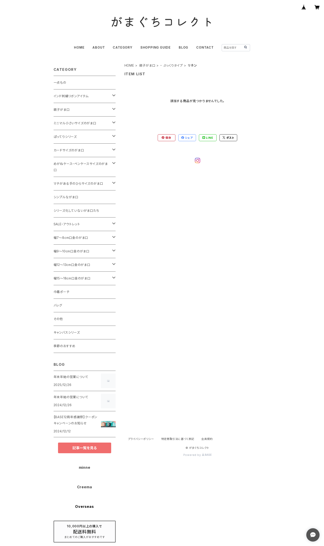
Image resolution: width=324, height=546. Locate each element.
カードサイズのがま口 (69, 150)
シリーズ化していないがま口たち (76, 210)
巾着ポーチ (62, 292)
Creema (84, 487)
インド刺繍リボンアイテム (71, 96)
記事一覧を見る (84, 448)
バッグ (58, 305)
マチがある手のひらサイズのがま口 (78, 183)
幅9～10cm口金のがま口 (71, 251)
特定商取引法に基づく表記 (177, 439)
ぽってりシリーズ (65, 136)
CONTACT (205, 47)
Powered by (197, 455)
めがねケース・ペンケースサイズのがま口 (81, 167)
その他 (58, 319)
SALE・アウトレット (67, 224)
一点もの (60, 82)
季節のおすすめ (65, 346)
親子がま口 (147, 65)
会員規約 (207, 439)
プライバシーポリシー (141, 439)
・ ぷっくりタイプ (171, 65)
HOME (79, 47)
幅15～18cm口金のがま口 (72, 278)
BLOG (183, 47)
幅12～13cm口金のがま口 (72, 265)
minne (84, 467)
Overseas (84, 506)
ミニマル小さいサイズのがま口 (75, 123)
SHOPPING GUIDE (155, 47)
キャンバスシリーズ (67, 332)
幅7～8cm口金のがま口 (71, 237)
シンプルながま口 (66, 197)
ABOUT (98, 47)
